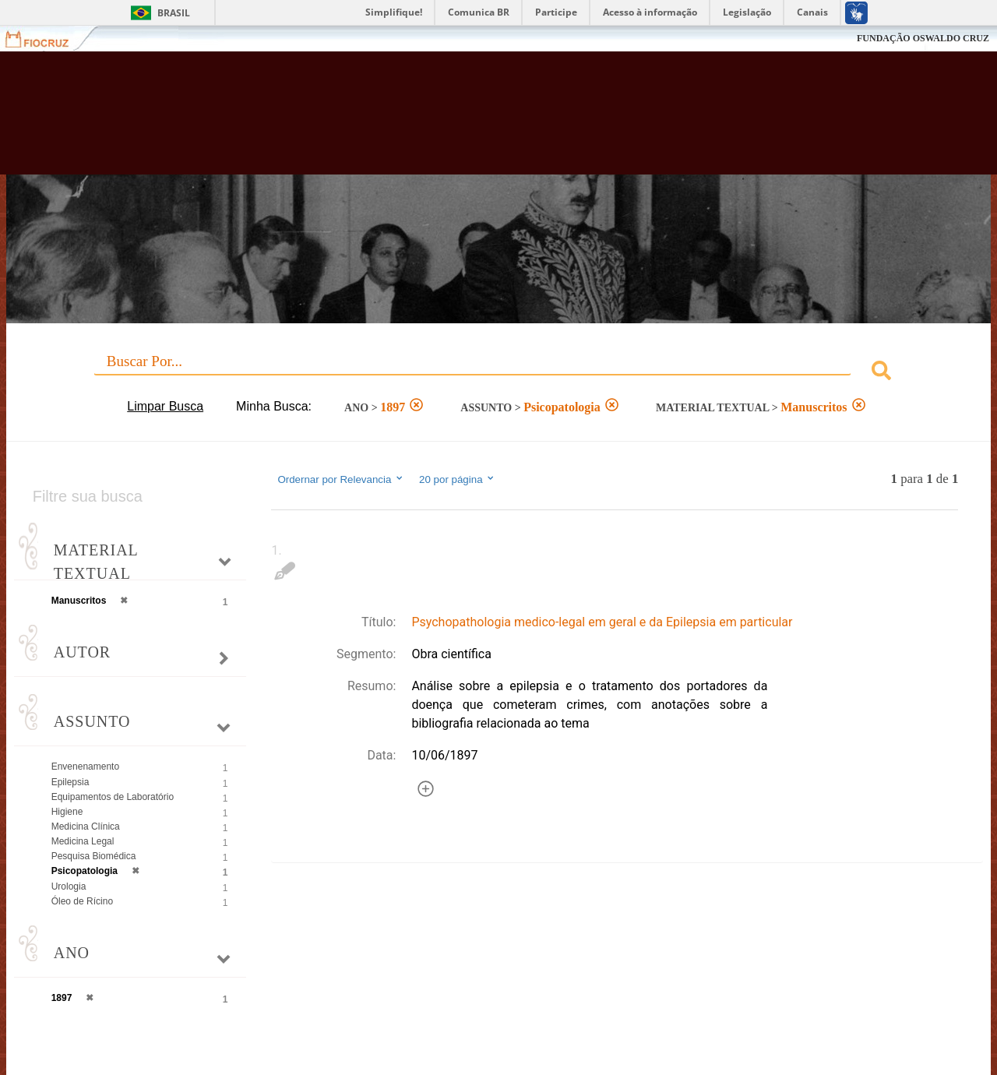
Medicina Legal (82, 841)
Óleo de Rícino (82, 901)
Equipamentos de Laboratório (112, 796)
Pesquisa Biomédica (93, 856)
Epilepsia (70, 782)
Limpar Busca (165, 406)
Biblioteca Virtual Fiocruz (436, 121)
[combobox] (499, 372)
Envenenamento (85, 766)
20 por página (457, 479)
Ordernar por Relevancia (340, 479)
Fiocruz (46, 38)
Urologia (68, 886)
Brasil (173, 12)
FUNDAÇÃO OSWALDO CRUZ (923, 38)
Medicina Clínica (85, 826)
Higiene (67, 811)
